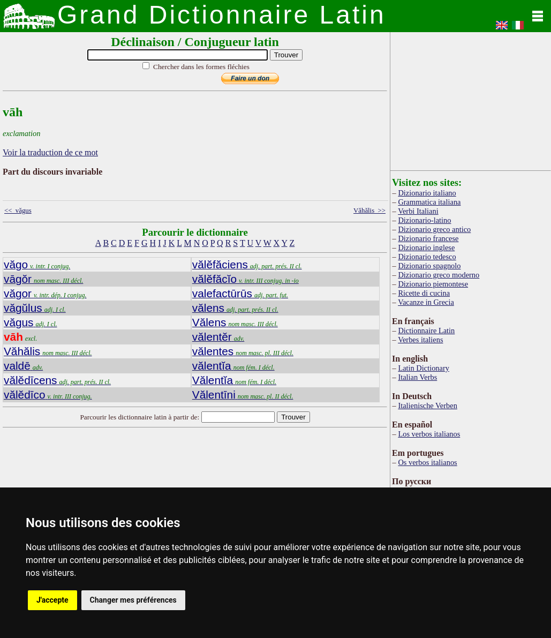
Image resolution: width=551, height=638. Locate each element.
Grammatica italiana (429, 202)
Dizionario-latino (424, 220)
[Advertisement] (470, 99)
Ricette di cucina (424, 293)
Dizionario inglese (426, 247)
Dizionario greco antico (434, 229)
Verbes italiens (420, 339)
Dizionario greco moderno (438, 275)
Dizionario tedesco (427, 256)
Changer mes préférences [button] (133, 600)
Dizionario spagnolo (429, 265)
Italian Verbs (417, 377)
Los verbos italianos (429, 434)
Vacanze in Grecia (426, 302)
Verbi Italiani (418, 211)
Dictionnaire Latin (426, 330)
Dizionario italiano (427, 193)
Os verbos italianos (427, 462)
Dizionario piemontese (433, 284)
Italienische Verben (427, 405)
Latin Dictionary (423, 368)
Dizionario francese (428, 238)
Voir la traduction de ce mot (50, 152)
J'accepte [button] (52, 600)
